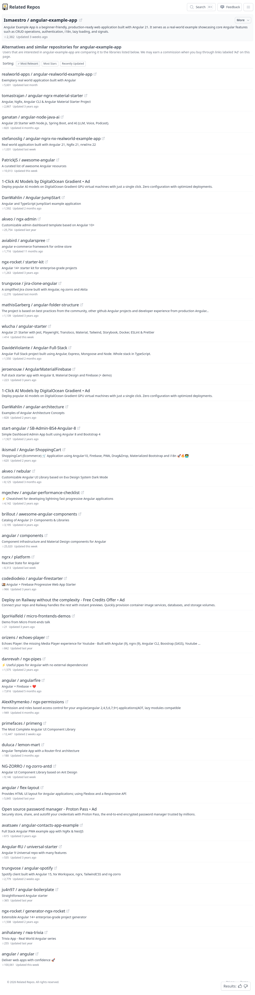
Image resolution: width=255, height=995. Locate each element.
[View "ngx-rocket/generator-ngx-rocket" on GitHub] (68, 911)
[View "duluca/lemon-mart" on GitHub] (42, 744)
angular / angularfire (21, 680)
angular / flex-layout (20, 787)
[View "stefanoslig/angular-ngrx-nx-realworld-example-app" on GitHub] (103, 138)
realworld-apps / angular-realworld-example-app (47, 74)
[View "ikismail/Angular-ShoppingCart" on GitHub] (64, 449)
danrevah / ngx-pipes (21, 658)
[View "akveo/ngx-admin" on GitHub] (39, 219)
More (243, 20)
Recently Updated (73, 63)
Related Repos (24, 7)
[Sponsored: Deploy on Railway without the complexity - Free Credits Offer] (127, 602)
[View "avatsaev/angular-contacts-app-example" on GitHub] (81, 825)
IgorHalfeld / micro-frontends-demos (36, 616)
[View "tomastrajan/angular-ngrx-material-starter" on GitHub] (86, 95)
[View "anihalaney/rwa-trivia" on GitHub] (46, 932)
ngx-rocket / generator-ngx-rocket (33, 911)
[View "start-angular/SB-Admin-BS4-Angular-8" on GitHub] (78, 428)
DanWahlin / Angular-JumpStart (31, 197)
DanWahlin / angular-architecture (33, 406)
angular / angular (18, 954)
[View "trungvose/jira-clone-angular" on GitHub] (60, 283)
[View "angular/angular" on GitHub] (37, 954)
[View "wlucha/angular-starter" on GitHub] (49, 326)
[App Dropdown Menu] (248, 7)
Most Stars (50, 63)
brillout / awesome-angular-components (39, 514)
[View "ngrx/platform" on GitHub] (33, 557)
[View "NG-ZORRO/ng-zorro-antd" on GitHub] (54, 766)
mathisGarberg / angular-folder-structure (40, 304)
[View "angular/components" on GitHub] (46, 535)
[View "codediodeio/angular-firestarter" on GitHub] (65, 578)
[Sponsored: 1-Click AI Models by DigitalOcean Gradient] (127, 183)
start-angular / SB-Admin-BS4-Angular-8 (39, 428)
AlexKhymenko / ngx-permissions (33, 701)
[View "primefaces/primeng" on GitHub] (44, 723)
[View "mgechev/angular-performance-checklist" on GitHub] (82, 492)
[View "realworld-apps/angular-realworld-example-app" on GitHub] (95, 74)
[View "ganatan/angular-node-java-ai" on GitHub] (62, 117)
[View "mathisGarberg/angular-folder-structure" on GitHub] (81, 305)
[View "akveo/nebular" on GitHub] (33, 471)
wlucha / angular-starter (24, 326)
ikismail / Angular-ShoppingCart (31, 449)
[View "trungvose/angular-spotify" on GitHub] (55, 868)
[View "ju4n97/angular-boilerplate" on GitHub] (57, 889)
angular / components (22, 535)
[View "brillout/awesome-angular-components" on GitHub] (80, 514)
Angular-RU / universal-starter (30, 846)
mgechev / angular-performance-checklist (41, 492)
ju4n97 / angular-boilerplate (28, 889)
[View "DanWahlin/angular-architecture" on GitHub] (67, 406)
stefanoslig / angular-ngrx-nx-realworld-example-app (51, 138)
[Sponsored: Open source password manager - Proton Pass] (127, 811)
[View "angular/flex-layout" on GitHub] (42, 787)
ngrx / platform (16, 557)
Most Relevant (28, 63)
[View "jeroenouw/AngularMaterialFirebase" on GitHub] (74, 369)
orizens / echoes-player (23, 637)
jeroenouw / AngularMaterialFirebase (36, 369)
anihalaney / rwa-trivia (22, 932)
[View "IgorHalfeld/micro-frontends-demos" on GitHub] (73, 616)
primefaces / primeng (22, 723)
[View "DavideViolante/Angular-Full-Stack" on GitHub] (70, 347)
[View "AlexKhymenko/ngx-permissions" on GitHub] (67, 702)
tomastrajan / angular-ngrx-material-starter (42, 95)
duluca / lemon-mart (21, 744)
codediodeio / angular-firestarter (32, 578)
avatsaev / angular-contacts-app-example (40, 825)
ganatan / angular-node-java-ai (30, 117)
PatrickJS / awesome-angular (28, 160)
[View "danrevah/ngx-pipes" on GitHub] (44, 659)
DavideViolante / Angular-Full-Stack (34, 347)
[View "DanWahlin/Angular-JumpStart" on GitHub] (63, 197)
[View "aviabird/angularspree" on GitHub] (48, 240)
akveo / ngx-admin (19, 219)
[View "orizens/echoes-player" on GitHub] (47, 637)
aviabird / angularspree (23, 240)
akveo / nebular (16, 471)
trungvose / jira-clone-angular (29, 283)
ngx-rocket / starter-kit (23, 262)
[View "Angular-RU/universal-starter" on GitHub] (60, 846)
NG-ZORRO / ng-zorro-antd (27, 766)
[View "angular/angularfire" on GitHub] (43, 680)
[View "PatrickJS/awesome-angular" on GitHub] (57, 160)
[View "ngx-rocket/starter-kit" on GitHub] (46, 262)
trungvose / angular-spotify (27, 868)
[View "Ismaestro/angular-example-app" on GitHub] (80, 20)
